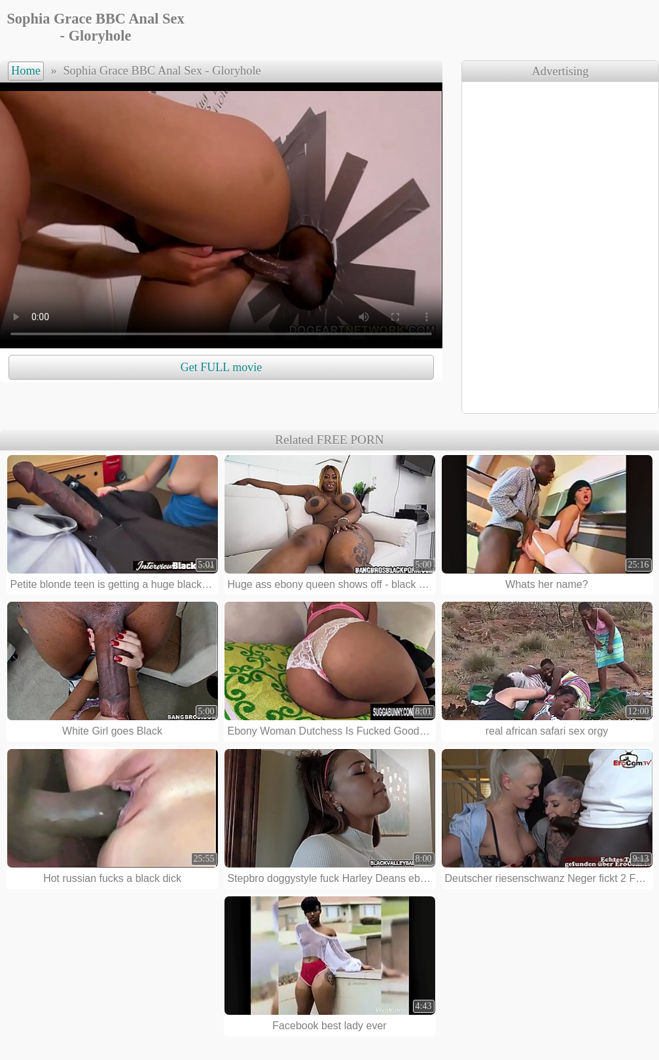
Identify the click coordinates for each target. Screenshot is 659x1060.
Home (26, 70)
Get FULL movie (221, 367)
